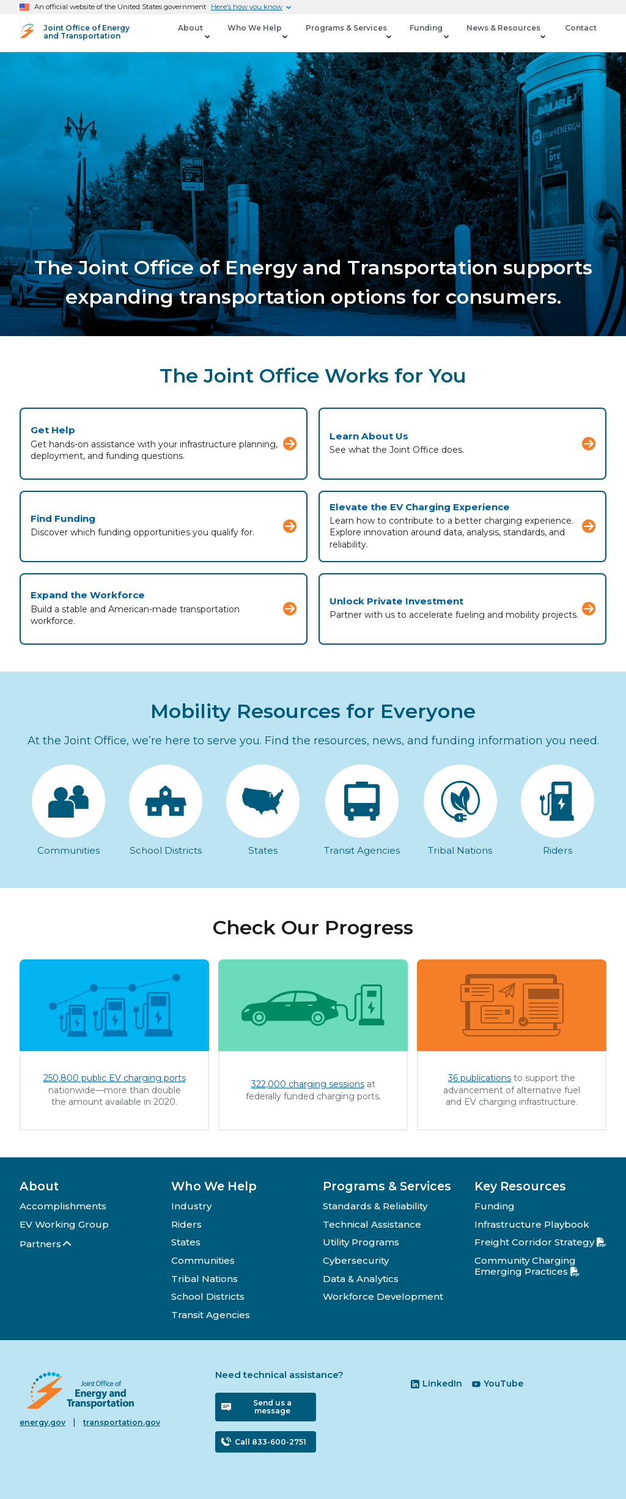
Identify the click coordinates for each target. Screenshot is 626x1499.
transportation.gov (121, 1422)
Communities (203, 1260)
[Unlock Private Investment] (462, 609)
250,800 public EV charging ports (114, 1077)
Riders (186, 1224)
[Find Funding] (163, 526)
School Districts (208, 1296)
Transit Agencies (210, 1315)
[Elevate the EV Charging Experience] (462, 526)
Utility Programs (361, 1242)
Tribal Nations (204, 1279)
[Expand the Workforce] (163, 609)
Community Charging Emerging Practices (527, 1266)
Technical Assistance (372, 1224)
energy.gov (42, 1422)
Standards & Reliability (375, 1206)
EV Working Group (64, 1224)
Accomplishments (63, 1206)
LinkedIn (436, 1383)
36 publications (479, 1077)
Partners (46, 1244)
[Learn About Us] (462, 443)
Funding (494, 1206)
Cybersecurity (356, 1260)
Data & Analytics (361, 1279)
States (186, 1242)
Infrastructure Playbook (531, 1224)
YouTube (497, 1383)
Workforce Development (383, 1296)
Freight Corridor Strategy (540, 1242)
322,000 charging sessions (307, 1084)
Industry (191, 1206)
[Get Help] (163, 443)
